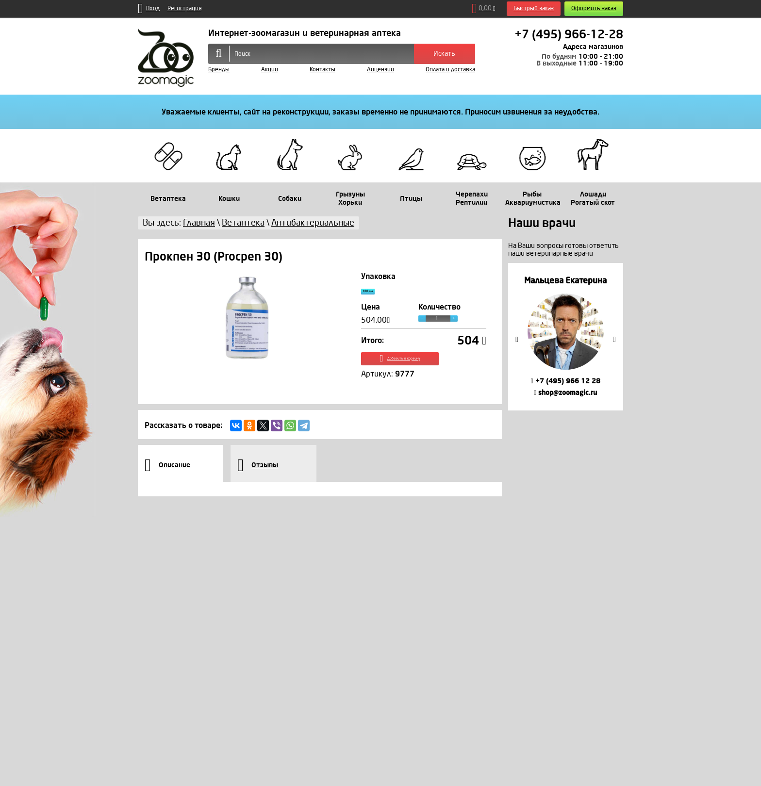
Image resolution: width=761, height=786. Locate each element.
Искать (444, 53)
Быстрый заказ (533, 8)
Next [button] (614, 339)
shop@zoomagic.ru (565, 392)
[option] (565, 336)
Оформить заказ (593, 8)
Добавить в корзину (424, 368)
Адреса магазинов (593, 46)
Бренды (219, 69)
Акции (269, 69)
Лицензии (380, 69)
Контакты (322, 69)
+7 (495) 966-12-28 (568, 34)
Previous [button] (517, 339)
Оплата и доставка (450, 69)
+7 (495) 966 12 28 (565, 381)
